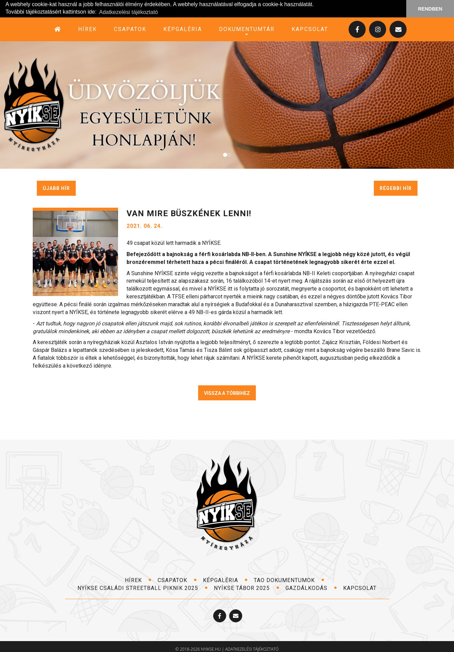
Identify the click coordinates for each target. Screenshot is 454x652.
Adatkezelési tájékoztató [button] (128, 9)
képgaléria (182, 25)
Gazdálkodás (311, 584)
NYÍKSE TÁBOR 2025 (246, 584)
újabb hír (56, 184)
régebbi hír (396, 184)
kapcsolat (310, 25)
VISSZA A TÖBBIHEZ (227, 389)
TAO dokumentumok (289, 576)
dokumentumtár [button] (247, 25)
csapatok (130, 25)
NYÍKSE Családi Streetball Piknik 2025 (142, 584)
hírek (87, 25)
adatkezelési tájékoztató (252, 646)
